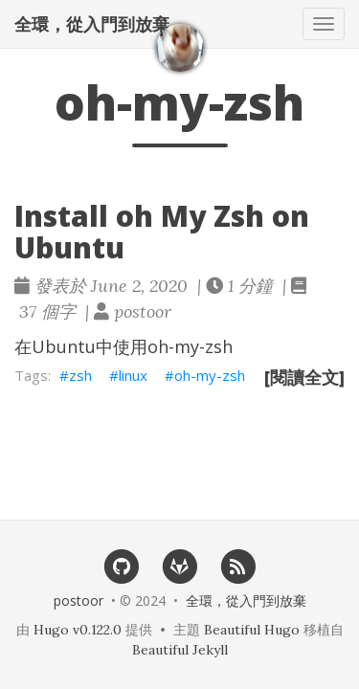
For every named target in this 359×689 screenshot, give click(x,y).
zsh (80, 375)
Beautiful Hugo (252, 629)
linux (133, 375)
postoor (78, 600)
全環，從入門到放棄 (91, 23)
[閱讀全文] (304, 377)
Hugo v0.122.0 (78, 629)
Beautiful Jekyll (180, 649)
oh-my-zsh (209, 375)
